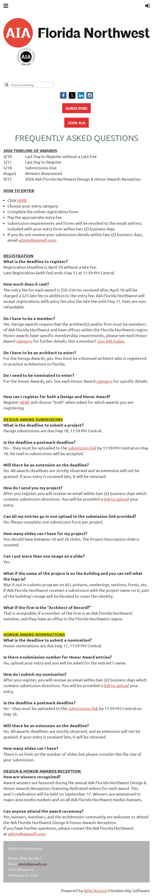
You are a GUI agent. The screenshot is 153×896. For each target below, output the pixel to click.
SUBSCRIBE (76, 108)
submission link (82, 447)
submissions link (83, 708)
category (24, 341)
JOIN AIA (76, 122)
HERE (22, 200)
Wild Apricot (95, 890)
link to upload (116, 499)
